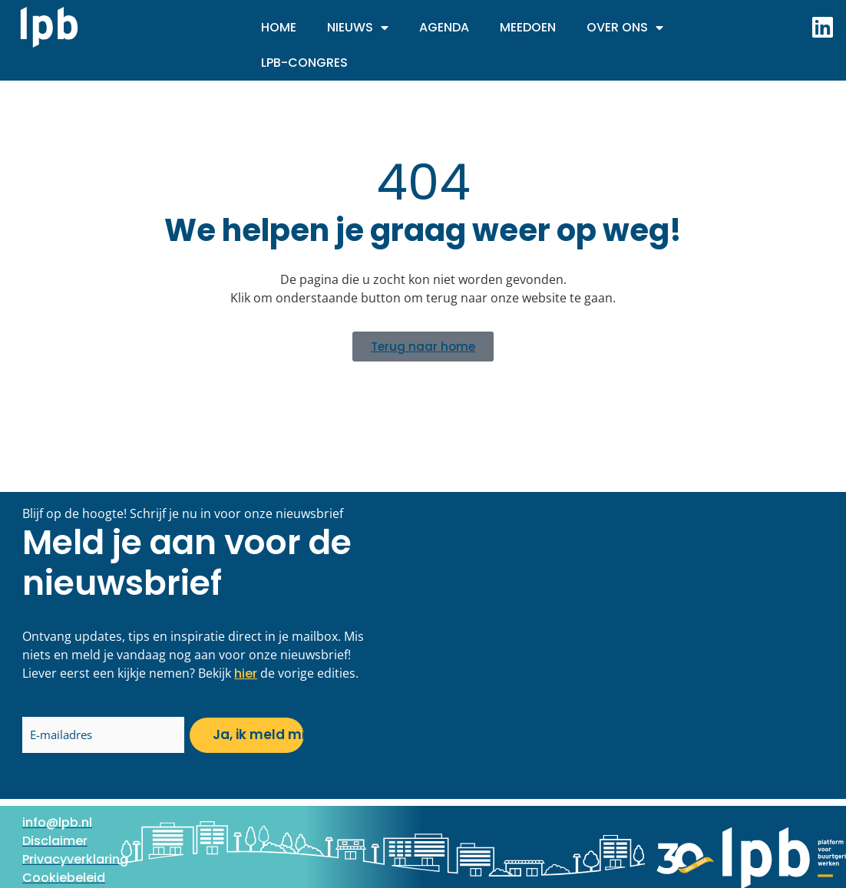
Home (278, 27)
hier (245, 673)
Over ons (625, 27)
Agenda (444, 27)
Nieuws (357, 27)
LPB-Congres (304, 62)
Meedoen (528, 27)
